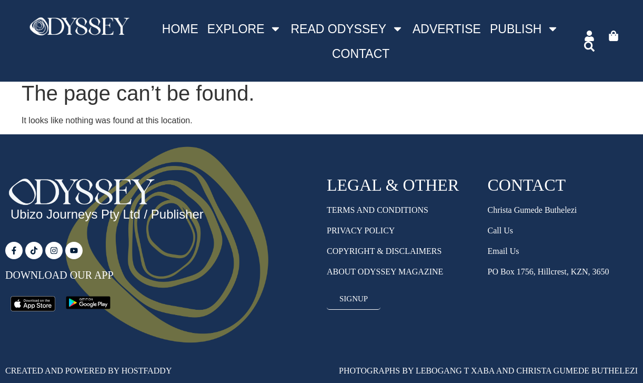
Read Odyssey (347, 28)
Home (180, 29)
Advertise (447, 29)
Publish (524, 28)
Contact (360, 54)
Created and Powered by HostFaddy (88, 370)
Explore (244, 28)
